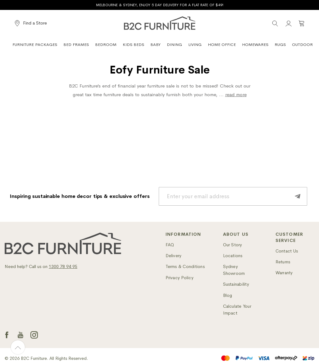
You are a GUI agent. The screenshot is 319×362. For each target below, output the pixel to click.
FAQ (170, 245)
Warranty (284, 272)
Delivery (174, 255)
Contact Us (287, 251)
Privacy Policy (180, 277)
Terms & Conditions (185, 266)
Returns (283, 262)
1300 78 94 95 (63, 266)
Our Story (232, 245)
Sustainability (236, 284)
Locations (233, 255)
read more (236, 94)
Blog (227, 295)
